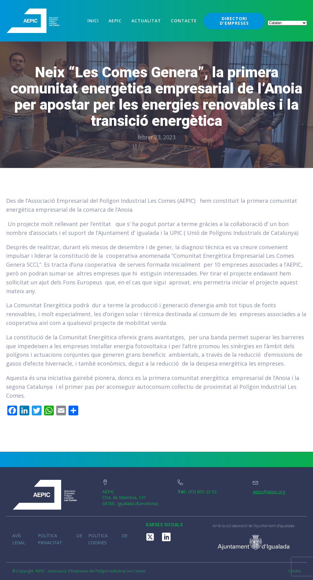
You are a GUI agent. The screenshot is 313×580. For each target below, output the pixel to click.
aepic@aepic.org (269, 491)
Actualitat (146, 21)
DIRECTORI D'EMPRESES (234, 21)
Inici (93, 21)
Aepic (115, 21)
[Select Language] (287, 22)
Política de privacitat (60, 539)
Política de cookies (107, 539)
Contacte (184, 21)
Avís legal (18, 539)
